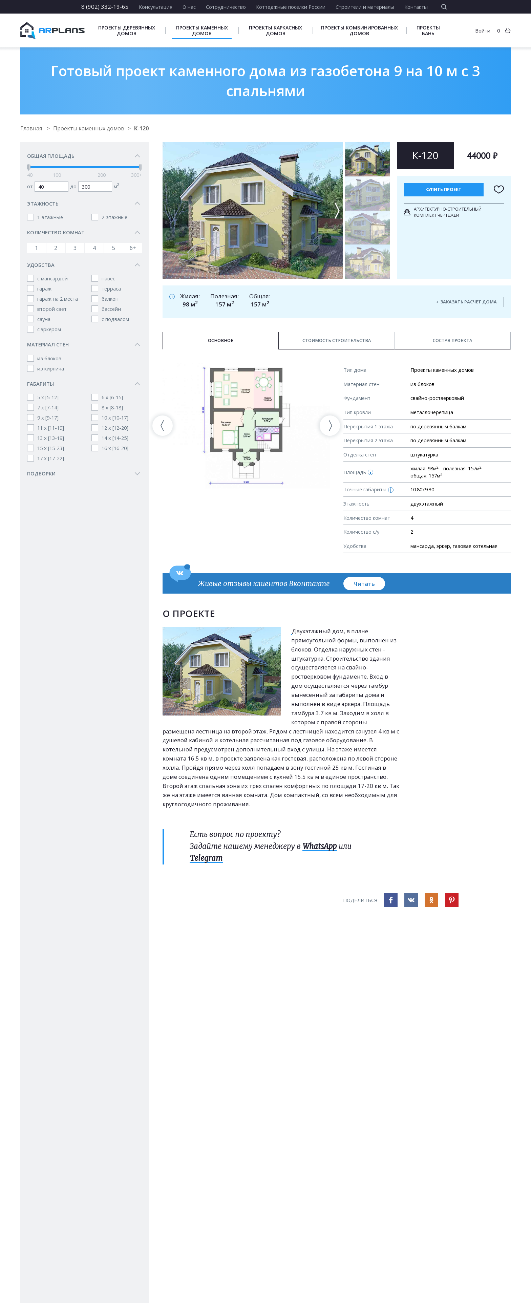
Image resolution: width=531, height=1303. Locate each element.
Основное (220, 340)
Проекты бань (428, 30)
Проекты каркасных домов (275, 30)
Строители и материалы (365, 6)
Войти (482, 30)
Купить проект (443, 189)
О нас (189, 6)
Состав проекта (452, 340)
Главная (31, 128)
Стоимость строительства (336, 340)
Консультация (155, 6)
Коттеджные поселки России (290, 6)
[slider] (28, 167)
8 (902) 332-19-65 (105, 6)
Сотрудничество (226, 6)
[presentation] (162, 425)
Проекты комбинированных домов (359, 30)
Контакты (416, 6)
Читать (364, 584)
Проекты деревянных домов (126, 30)
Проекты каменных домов (202, 30)
